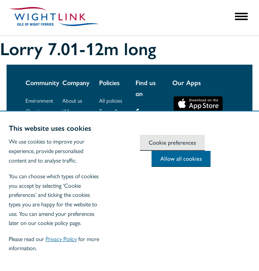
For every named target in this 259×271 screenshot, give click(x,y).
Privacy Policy (61, 238)
